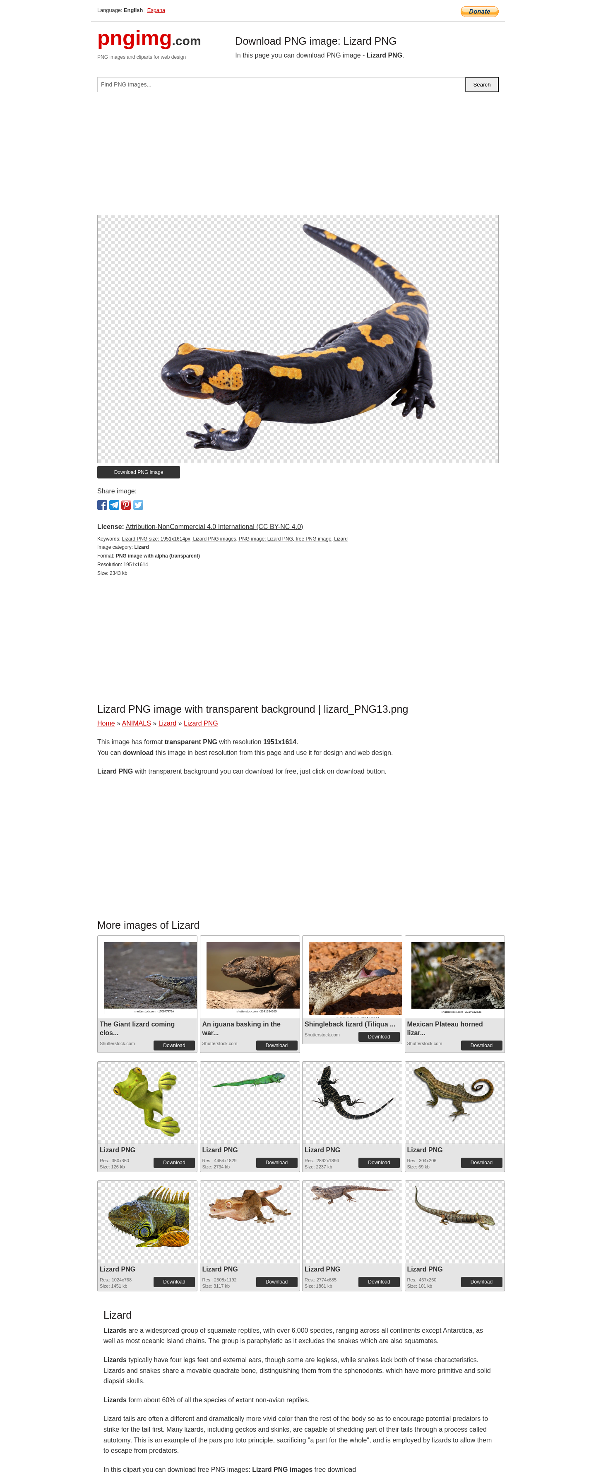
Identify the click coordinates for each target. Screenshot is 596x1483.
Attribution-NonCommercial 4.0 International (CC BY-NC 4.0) (214, 526)
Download (174, 1045)
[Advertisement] (298, 157)
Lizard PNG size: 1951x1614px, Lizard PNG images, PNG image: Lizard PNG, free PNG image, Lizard (235, 539)
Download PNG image (138, 472)
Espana (156, 10)
